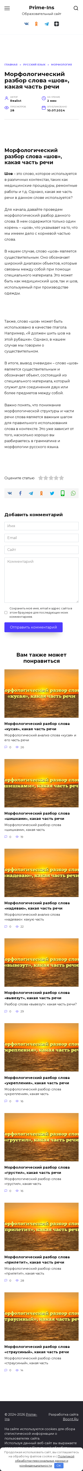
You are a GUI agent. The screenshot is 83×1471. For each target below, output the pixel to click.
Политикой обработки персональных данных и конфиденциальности (45, 1461)
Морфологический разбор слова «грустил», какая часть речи (37, 1170)
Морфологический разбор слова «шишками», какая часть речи (37, 816)
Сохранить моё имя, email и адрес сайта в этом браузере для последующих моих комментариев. (41, 612)
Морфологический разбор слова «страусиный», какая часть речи (37, 1349)
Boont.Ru (70, 1419)
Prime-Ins (41, 7)
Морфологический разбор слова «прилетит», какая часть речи (37, 1259)
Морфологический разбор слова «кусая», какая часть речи (37, 726)
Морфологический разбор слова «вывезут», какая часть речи (37, 995)
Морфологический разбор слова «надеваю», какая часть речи (37, 905)
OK (58, 1465)
